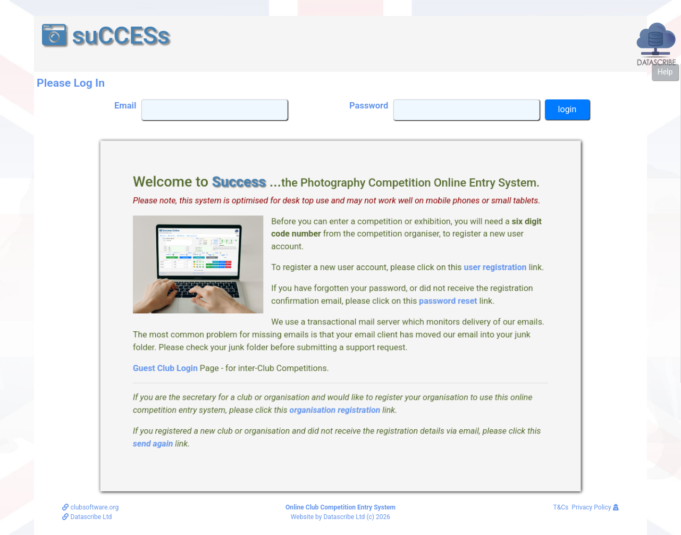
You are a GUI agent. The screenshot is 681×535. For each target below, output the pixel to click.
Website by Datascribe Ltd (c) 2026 (340, 517)
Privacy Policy (594, 507)
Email (125, 106)
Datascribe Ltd (87, 517)
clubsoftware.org (90, 507)
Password (368, 106)
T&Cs (561, 507)
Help (665, 72)
